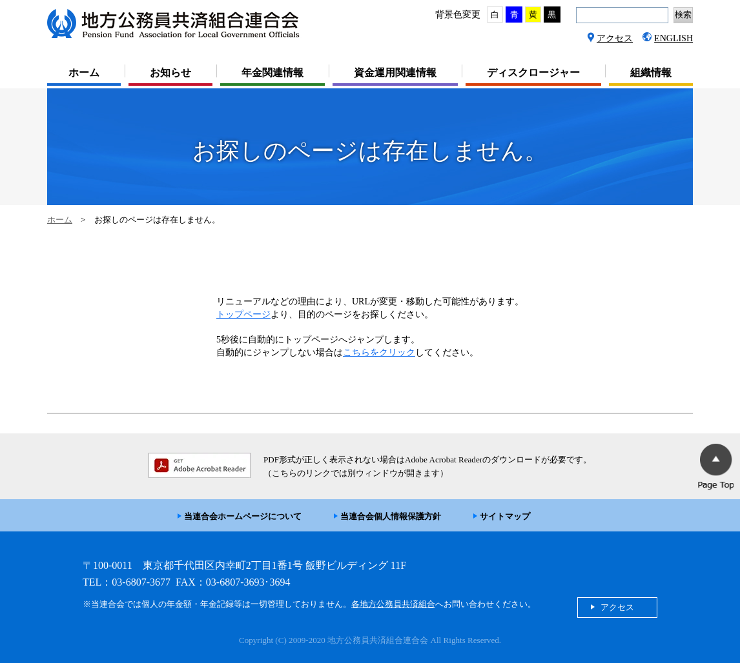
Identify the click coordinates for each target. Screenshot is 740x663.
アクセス (615, 38)
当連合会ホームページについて (243, 516)
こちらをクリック (379, 352)
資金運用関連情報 (395, 72)
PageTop (716, 467)
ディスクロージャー (533, 72)
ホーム (83, 72)
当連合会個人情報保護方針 (390, 516)
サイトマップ (505, 516)
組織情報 (651, 72)
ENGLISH (673, 38)
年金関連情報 (272, 72)
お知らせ (170, 72)
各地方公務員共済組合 (393, 604)
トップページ (243, 314)
